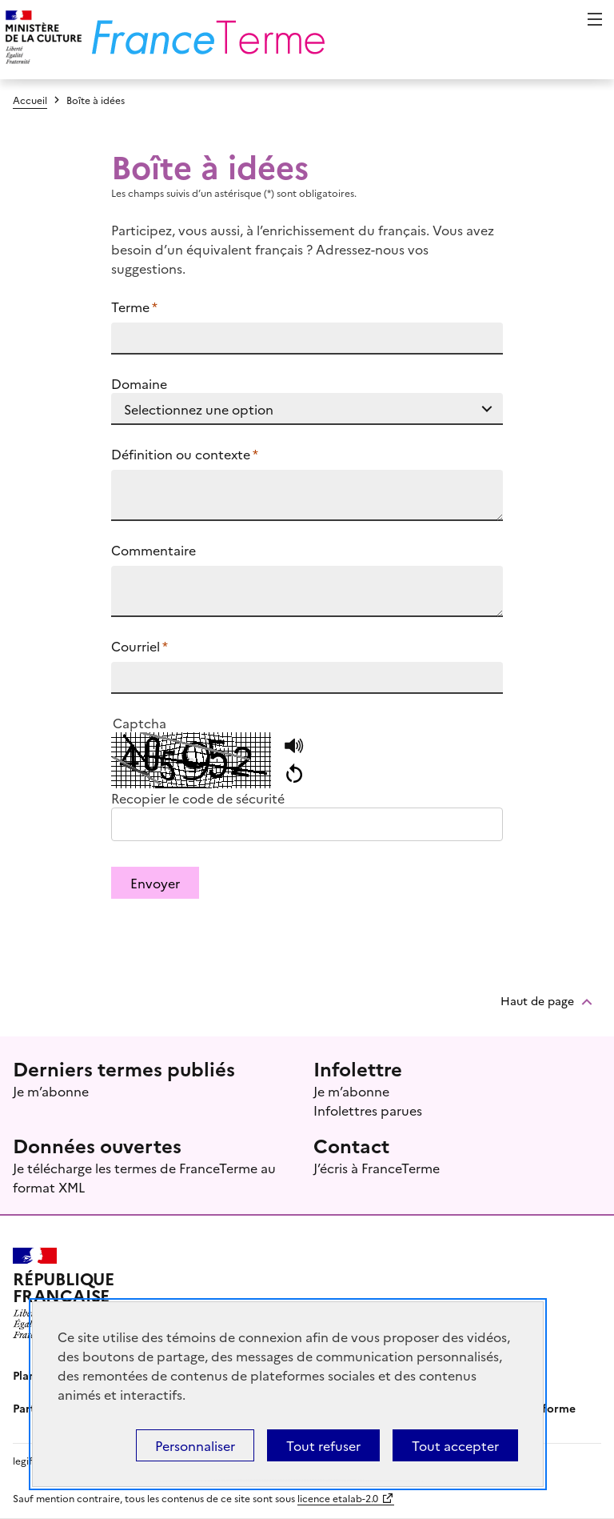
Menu (595, 19)
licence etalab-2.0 (337, 1498)
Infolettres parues (367, 1110)
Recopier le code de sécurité (198, 798)
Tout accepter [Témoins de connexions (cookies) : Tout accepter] (455, 1445)
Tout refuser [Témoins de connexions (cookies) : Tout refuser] (323, 1445)
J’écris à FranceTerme (376, 1167)
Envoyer (155, 883)
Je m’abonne (51, 1091)
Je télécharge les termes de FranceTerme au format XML (144, 1177)
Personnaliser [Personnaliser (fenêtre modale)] (195, 1445)
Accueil (30, 99)
